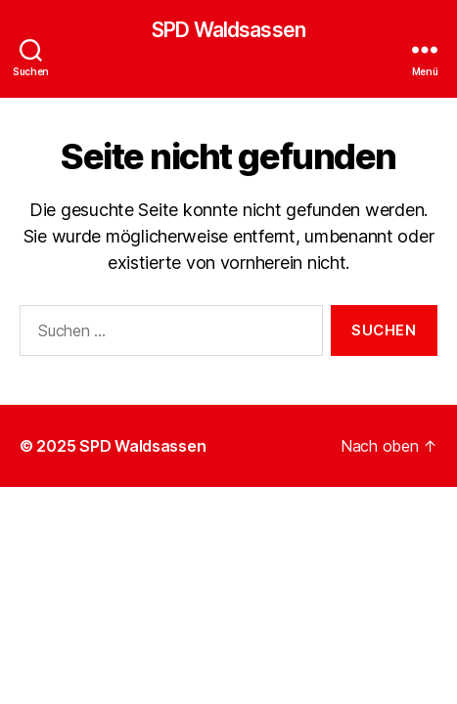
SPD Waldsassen (228, 30)
